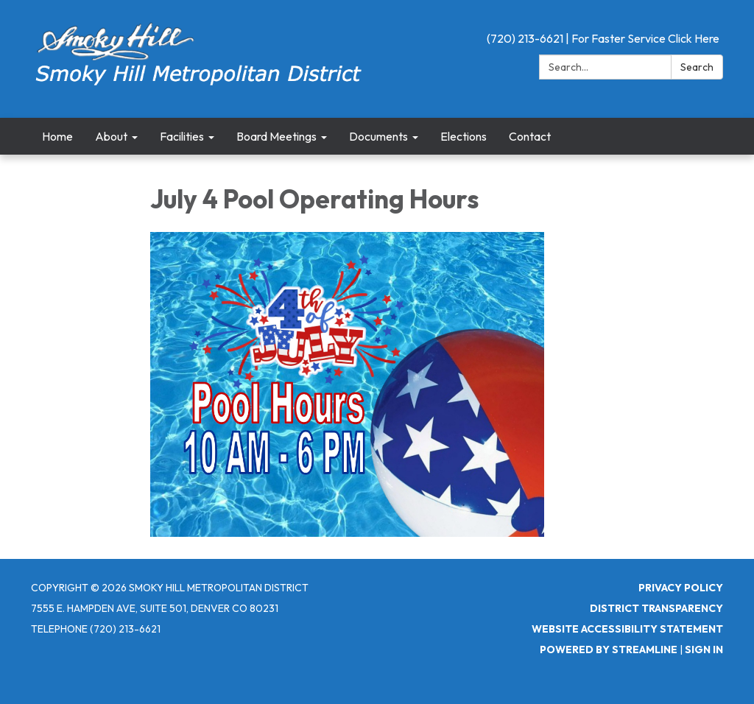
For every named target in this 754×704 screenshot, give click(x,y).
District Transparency (656, 608)
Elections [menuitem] (463, 136)
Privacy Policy (680, 587)
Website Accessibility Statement (627, 629)
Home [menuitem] (57, 136)
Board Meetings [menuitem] (276, 136)
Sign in (704, 649)
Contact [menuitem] (530, 136)
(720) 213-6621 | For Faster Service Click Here (603, 38)
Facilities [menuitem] (182, 136)
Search (697, 67)
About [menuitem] (111, 136)
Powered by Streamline (608, 649)
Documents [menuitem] (378, 136)
